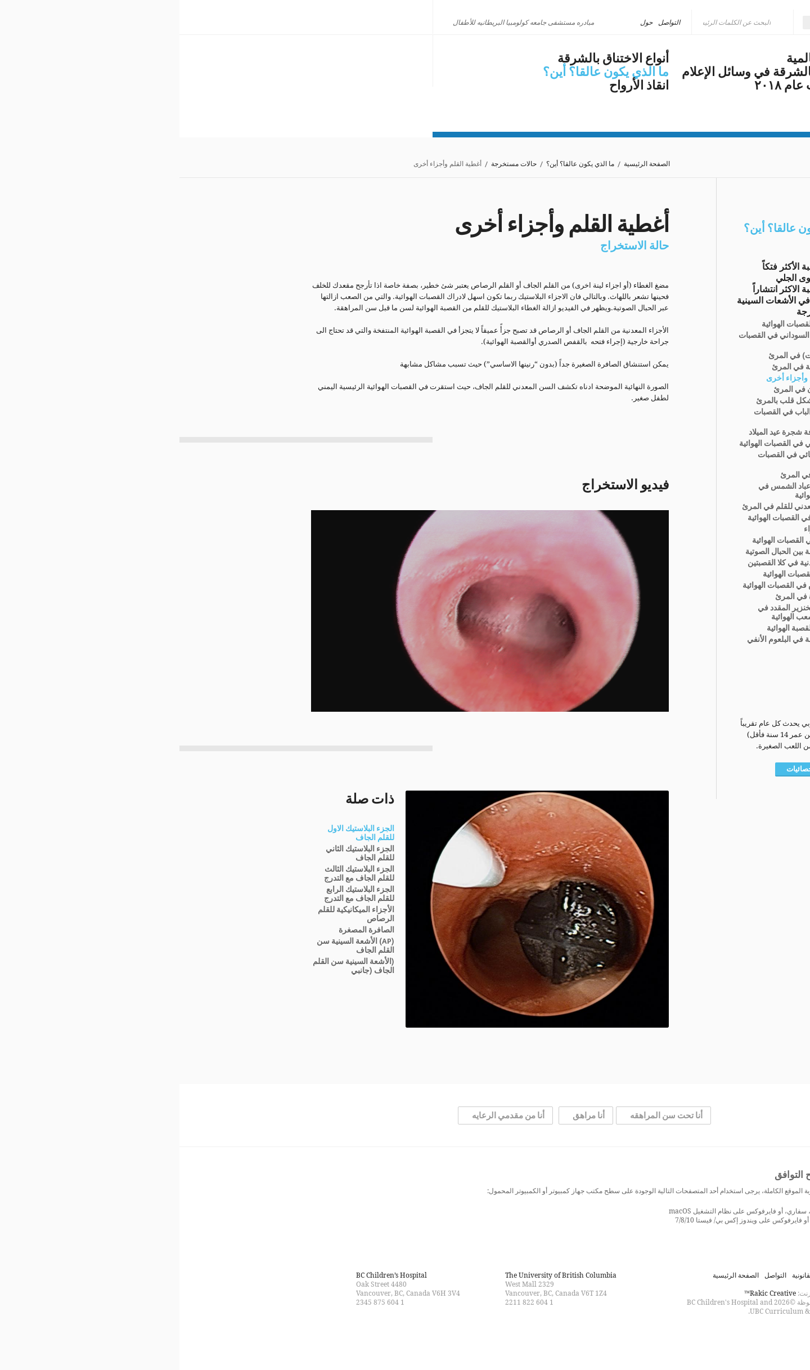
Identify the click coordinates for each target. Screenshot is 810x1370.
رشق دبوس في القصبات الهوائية (615, 585)
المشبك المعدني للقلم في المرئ (614, 506)
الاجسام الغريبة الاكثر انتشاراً (625, 289)
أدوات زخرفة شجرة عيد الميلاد (618, 432)
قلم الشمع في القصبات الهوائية (617, 518)
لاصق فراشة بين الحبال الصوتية (616, 551)
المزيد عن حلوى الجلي (637, 278)
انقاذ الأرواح (459, 85)
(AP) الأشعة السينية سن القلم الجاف (176, 946)
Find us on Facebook (425, 1338)
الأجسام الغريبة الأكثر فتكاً (630, 267)
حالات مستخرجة (334, 164)
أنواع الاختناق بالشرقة (433, 58)
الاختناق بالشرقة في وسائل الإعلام (590, 72)
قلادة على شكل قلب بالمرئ (622, 400)
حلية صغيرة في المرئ (631, 596)
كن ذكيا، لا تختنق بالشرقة (183, 58)
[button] (310, 611)
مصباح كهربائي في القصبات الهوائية (622, 459)
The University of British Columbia (381, 1275)
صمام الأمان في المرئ (630, 389)
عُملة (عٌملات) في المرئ (628, 355)
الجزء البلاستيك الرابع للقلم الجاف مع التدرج (180, 894)
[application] (310, 611)
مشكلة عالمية (642, 58)
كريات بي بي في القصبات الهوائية (613, 443)
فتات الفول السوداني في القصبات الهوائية (613, 340)
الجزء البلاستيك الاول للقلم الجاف (181, 833)
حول (467, 22)
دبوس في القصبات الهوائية (624, 324)
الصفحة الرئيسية (467, 164)
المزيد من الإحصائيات (639, 769)
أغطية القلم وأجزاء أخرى (627, 378)
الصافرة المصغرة (187, 930)
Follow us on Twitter (405, 1338)
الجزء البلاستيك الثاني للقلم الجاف (180, 854)
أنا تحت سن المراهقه (487, 1115)
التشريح (664, 661)
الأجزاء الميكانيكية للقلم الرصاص (176, 914)
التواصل (490, 22)
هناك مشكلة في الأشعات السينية (617, 300)
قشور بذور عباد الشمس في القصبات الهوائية (623, 491)
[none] (650, 22)
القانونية (623, 1275)
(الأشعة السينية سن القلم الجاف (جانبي (174, 966)
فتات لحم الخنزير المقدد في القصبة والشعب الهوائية (622, 613)
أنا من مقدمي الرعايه (328, 1115)
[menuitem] (650, 22)
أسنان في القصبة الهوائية (627, 628)
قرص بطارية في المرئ (629, 367)
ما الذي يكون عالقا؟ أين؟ (426, 72)
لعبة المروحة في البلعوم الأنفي (617, 639)
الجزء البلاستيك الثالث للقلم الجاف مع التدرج (180, 874)
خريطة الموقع (659, 1275)
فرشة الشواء (645, 529)
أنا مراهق (409, 1115)
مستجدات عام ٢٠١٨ (626, 85)
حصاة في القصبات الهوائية (625, 574)
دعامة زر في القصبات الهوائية (620, 540)
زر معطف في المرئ (634, 475)
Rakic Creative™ (590, 1293)
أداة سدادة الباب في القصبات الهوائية (620, 417)
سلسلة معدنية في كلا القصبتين (617, 563)
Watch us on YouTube (385, 1338)
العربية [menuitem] (647, 22)
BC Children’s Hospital (212, 1275)
